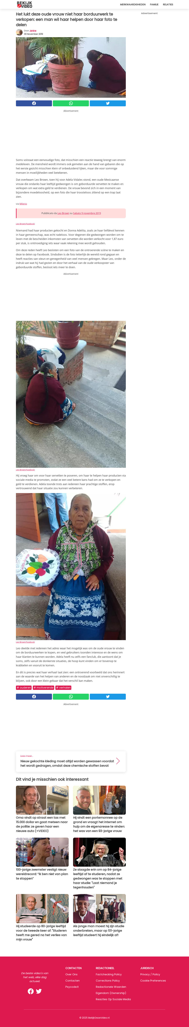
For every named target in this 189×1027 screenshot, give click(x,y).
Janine (33, 30)
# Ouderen (24, 687)
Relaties (168, 4)
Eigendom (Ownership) (111, 993)
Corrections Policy (108, 980)
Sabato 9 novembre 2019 (87, 213)
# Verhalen (63, 687)
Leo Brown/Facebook (25, 223)
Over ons (71, 974)
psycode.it (72, 987)
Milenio (23, 203)
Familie (154, 4)
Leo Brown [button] (63, 213)
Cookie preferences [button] (153, 980)
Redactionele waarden (111, 987)
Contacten (72, 980)
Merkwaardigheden (132, 4)
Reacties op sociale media (113, 999)
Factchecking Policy (109, 974)
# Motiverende (43, 687)
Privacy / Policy (150, 974)
